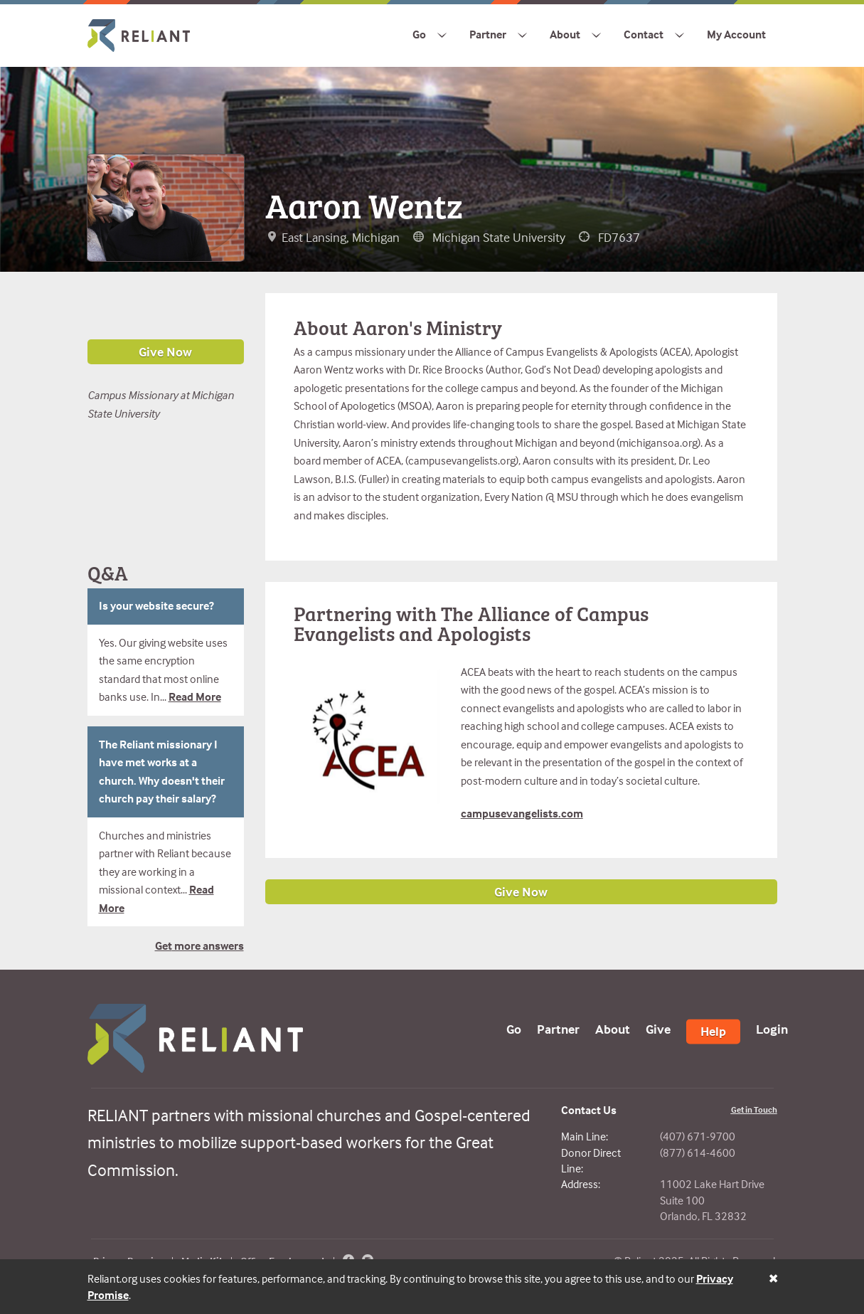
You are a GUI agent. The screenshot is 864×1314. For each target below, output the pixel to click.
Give (658, 1028)
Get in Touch (754, 1109)
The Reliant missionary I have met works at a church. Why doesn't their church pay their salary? (162, 771)
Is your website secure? (156, 605)
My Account (736, 34)
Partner (487, 34)
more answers (208, 945)
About (565, 34)
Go (419, 34)
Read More (195, 696)
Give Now (521, 892)
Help (713, 1030)
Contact (643, 34)
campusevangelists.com (522, 813)
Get (163, 945)
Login (772, 1028)
